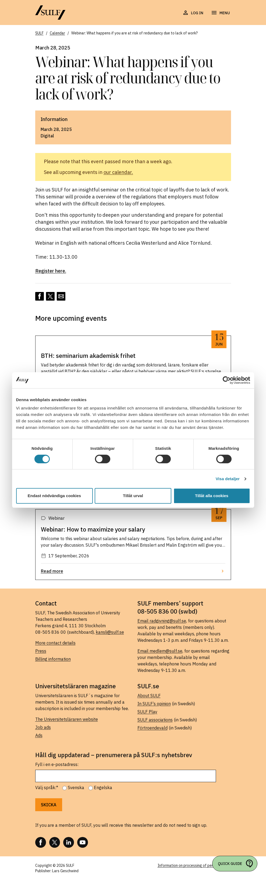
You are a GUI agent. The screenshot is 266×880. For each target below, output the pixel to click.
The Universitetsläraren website (66, 719)
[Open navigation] (220, 13)
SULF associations (155, 719)
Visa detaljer (228, 478)
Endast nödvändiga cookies (54, 495)
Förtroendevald (152, 728)
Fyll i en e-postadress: (57, 764)
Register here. (50, 271)
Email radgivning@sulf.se (161, 621)
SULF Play (147, 711)
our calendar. (118, 172)
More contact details (55, 643)
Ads (38, 735)
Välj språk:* (46, 787)
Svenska (76, 787)
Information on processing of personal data (194, 865)
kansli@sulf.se (110, 632)
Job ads (43, 727)
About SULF (149, 695)
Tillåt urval (133, 495)
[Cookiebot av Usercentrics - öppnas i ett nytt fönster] (226, 380)
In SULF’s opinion (154, 703)
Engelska (103, 787)
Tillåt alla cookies (211, 495)
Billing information (53, 659)
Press (40, 651)
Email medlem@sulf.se (159, 651)
